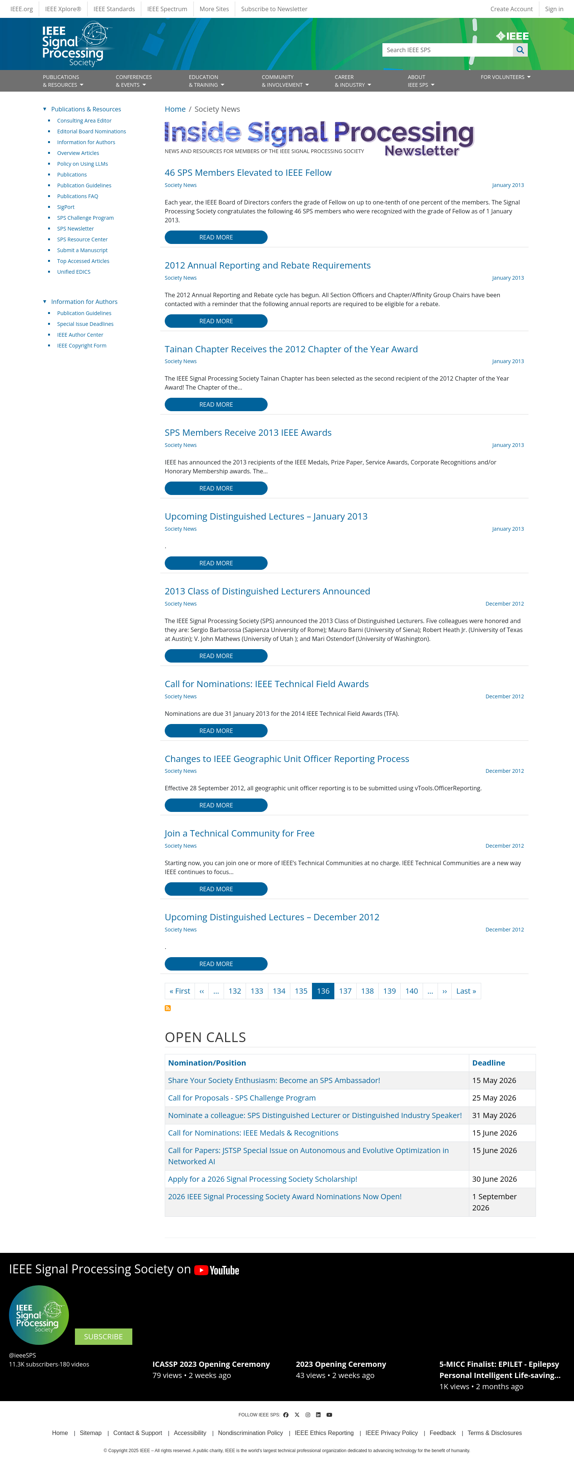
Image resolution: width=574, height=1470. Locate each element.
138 (367, 991)
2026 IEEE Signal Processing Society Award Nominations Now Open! (285, 1196)
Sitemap (91, 1433)
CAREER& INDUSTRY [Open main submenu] (350, 80)
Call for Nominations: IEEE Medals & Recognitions (253, 1133)
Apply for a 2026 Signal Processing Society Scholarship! (262, 1179)
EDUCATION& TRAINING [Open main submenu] (204, 80)
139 (389, 991)
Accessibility (190, 1433)
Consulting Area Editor (84, 120)
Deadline (492, 1063)
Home (175, 109)
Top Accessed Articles (83, 260)
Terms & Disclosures (495, 1433)
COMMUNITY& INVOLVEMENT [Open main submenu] (283, 80)
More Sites (214, 9)
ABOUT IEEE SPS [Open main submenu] (418, 80)
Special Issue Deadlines (85, 323)
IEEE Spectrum (167, 9)
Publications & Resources (86, 109)
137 (345, 991)
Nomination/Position (207, 1063)
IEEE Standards (114, 9)
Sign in (554, 9)
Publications (72, 174)
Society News (181, 184)
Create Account (512, 9)
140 (411, 991)
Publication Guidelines (84, 185)
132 (234, 991)
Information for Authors (86, 142)
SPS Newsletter (75, 228)
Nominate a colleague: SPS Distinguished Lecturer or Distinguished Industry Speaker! (315, 1115)
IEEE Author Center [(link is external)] (83, 334)
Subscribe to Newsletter (274, 9)
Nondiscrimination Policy (250, 1433)
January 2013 (508, 184)
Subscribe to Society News (168, 1008)
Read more (216, 237)
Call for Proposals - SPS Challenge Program (242, 1098)
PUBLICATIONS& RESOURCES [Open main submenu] (61, 80)
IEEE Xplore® (63, 9)
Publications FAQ (77, 196)
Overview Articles (78, 152)
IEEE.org (21, 9)
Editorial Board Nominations (91, 131)
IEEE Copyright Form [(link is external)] (84, 345)
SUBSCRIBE (103, 1336)
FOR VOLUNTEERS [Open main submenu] (503, 76)
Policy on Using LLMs (82, 163)
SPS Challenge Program (85, 217)
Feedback (443, 1433)
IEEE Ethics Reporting (324, 1433)
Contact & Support (137, 1433)
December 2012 (505, 603)
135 (301, 991)
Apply (520, 50)
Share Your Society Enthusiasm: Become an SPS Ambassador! (274, 1080)
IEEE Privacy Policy (392, 1433)
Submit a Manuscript (82, 250)
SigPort (66, 206)
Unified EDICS (74, 271)
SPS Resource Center (82, 239)
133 (256, 991)
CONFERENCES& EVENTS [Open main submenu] (134, 80)
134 (279, 991)
